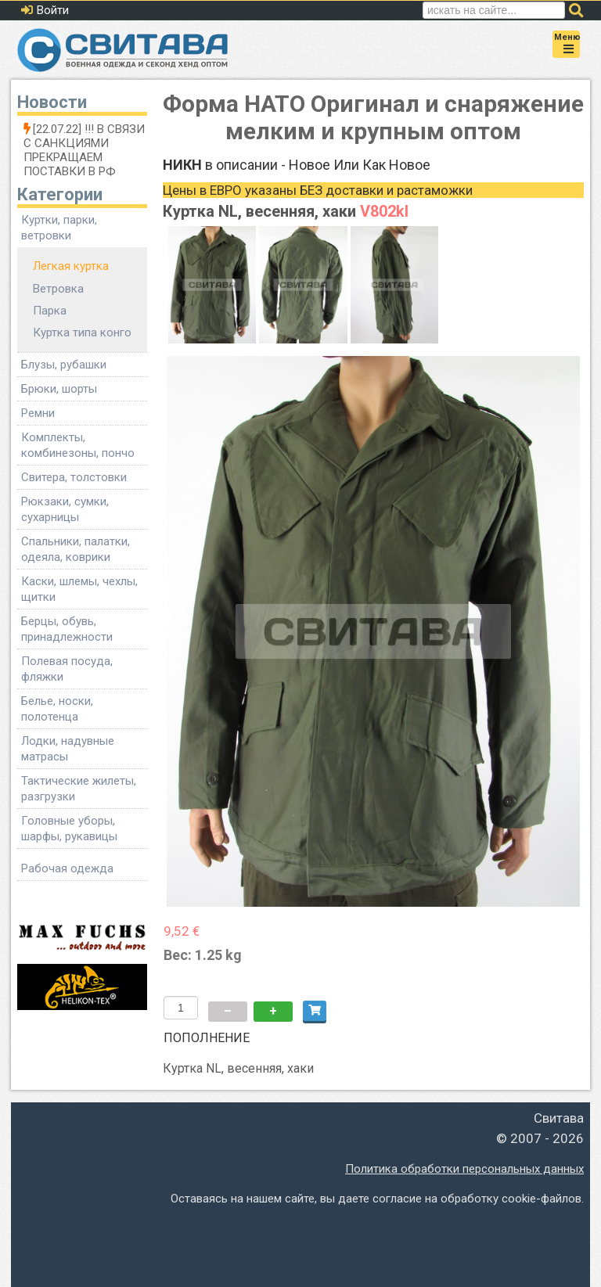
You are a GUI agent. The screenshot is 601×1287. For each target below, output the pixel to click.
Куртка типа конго (82, 332)
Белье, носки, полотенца (57, 709)
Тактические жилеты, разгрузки (78, 788)
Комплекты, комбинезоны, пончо (78, 445)
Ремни (38, 413)
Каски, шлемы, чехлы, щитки (79, 589)
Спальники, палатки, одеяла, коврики (75, 549)
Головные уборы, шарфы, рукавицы (69, 828)
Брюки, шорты (59, 389)
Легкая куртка (71, 266)
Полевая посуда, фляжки (67, 669)
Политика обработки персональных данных (464, 1169)
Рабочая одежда (67, 868)
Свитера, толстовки (74, 477)
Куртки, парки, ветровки (59, 228)
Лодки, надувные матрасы (67, 749)
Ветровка (58, 289)
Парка (50, 311)
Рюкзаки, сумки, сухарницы (65, 509)
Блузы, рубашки (63, 365)
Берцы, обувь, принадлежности (67, 629)
